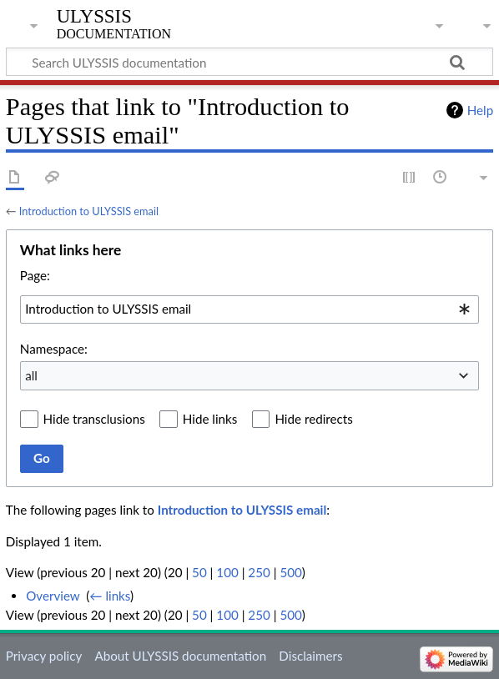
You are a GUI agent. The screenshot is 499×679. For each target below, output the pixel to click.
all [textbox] (31, 375)
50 (199, 572)
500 (290, 572)
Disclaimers (310, 655)
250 (259, 572)
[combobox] (249, 309)
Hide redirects (313, 418)
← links (109, 595)
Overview (52, 595)
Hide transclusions (94, 418)
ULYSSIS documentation (114, 24)
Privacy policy (44, 655)
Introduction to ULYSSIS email (89, 211)
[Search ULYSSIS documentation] (249, 61)
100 (227, 572)
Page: (35, 275)
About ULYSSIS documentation (180, 655)
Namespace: (54, 348)
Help (480, 110)
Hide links (210, 418)
